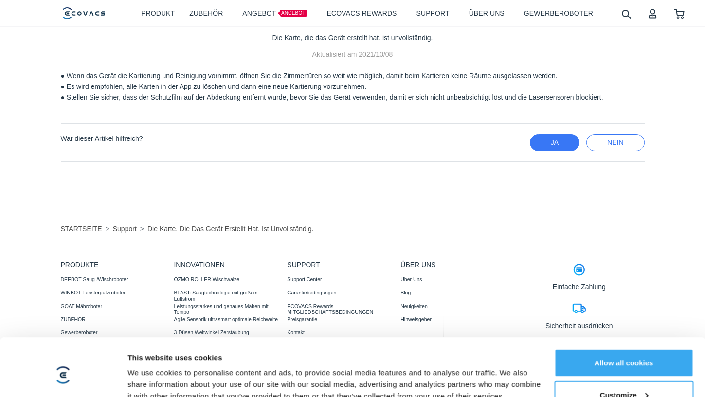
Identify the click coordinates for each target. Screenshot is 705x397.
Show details (150, 361)
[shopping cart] (679, 13)
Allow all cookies (624, 301)
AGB (198, 383)
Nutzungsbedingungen (243, 383)
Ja (555, 142)
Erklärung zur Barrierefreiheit (357, 383)
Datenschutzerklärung (155, 383)
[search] (626, 14)
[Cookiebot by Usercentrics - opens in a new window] (63, 361)
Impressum (296, 383)
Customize (624, 333)
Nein (615, 142)
